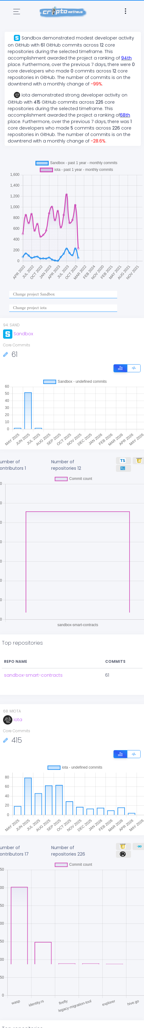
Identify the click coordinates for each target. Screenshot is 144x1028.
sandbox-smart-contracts (33, 675)
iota (12, 719)
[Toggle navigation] (16, 11)
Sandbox (18, 334)
